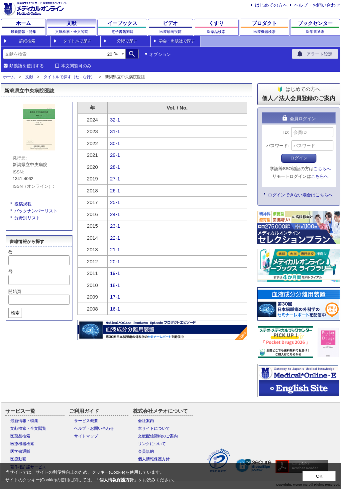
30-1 (115, 143)
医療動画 (18, 459)
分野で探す (127, 41)
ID (286, 132)
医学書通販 (20, 451)
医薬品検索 (20, 436)
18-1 (115, 285)
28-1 (115, 167)
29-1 (115, 155)
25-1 (115, 202)
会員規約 (146, 451)
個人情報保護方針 (154, 459)
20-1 (115, 261)
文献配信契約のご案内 (158, 436)
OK (319, 476)
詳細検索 (27, 41)
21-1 (115, 249)
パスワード (277, 145)
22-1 (115, 238)
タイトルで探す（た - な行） (69, 77)
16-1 (115, 309)
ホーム (9, 77)
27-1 (115, 178)
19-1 (115, 273)
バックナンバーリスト (35, 210)
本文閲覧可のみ (76, 66)
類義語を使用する (26, 66)
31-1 (115, 131)
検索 (15, 312)
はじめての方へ (271, 5)
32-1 (115, 119)
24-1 (115, 214)
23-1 (115, 226)
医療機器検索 (22, 443)
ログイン (298, 157)
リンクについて (152, 443)
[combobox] (53, 54)
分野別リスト (27, 217)
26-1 (115, 190)
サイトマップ (86, 436)
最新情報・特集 (24, 420)
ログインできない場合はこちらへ (300, 194)
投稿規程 (23, 203)
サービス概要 (86, 420)
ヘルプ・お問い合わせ (317, 5)
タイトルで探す (77, 41)
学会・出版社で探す (177, 41)
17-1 (115, 297)
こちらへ (322, 168)
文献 (29, 77)
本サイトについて (154, 428)
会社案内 (146, 420)
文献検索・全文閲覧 (28, 428)
